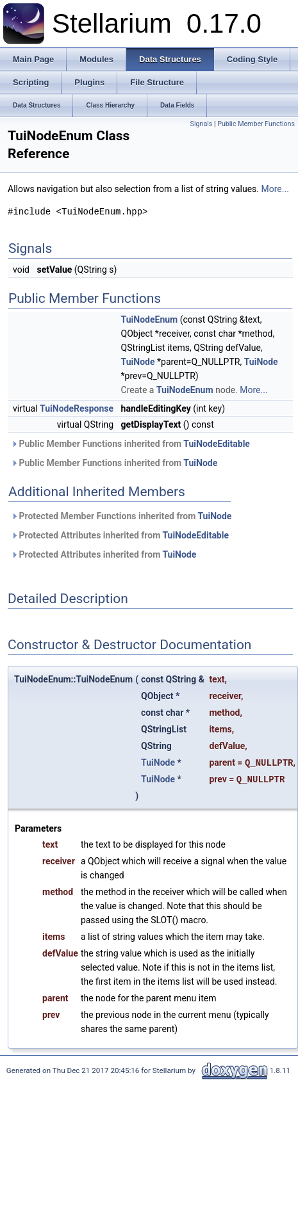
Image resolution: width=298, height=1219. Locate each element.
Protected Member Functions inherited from (121, 516)
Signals (201, 124)
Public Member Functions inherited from (130, 444)
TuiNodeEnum (149, 319)
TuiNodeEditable (216, 444)
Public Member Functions (256, 124)
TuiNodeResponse (76, 408)
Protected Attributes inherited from (120, 535)
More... (275, 189)
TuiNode (138, 362)
